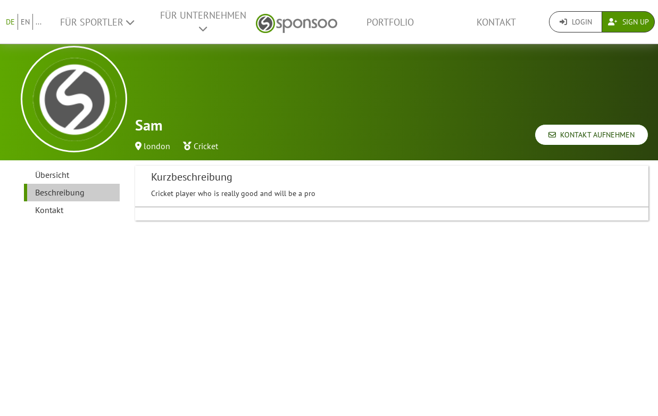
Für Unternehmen (203, 21)
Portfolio (390, 22)
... (38, 22)
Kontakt (496, 22)
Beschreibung (60, 192)
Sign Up (628, 22)
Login (576, 22)
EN (25, 22)
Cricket (206, 146)
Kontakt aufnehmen (591, 135)
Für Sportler (97, 22)
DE (10, 22)
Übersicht (52, 174)
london (157, 146)
